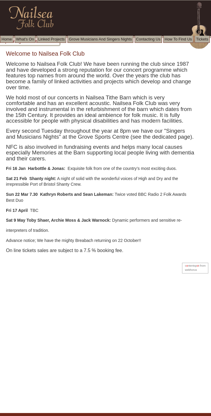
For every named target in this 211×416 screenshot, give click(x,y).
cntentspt (192, 265)
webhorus (191, 269)
